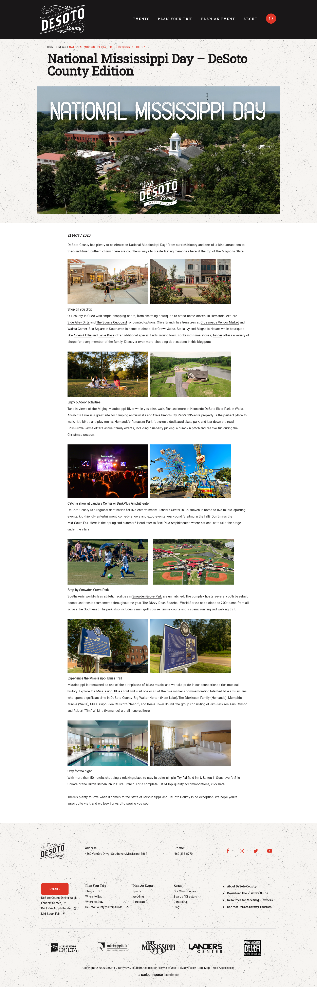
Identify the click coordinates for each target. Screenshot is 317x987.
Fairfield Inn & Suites (197, 778)
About (250, 19)
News (62, 47)
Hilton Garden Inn (100, 784)
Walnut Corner (77, 329)
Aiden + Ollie (83, 335)
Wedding (138, 896)
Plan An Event (218, 19)
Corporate (139, 901)
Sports (137, 891)
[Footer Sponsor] (64, 948)
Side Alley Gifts (79, 322)
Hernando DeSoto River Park (210, 409)
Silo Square (97, 329)
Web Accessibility (223, 967)
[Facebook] (227, 851)
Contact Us (181, 901)
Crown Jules (166, 329)
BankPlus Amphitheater (173, 523)
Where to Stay (94, 901)
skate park (192, 422)
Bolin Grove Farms (80, 428)
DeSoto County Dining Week (59, 897)
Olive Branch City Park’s (169, 415)
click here (218, 784)
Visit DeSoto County (63, 19)
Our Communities (185, 891)
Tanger (217, 335)
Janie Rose (106, 335)
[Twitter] (255, 851)
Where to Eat (93, 896)
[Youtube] (269, 851)
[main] (158, 403)
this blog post (201, 342)
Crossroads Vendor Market (220, 322)
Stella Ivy (183, 329)
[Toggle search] (271, 18)
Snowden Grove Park (147, 596)
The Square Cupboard (111, 322)
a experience (158, 975)
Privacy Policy (187, 967)
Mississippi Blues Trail (112, 691)
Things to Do (93, 891)
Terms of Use (167, 967)
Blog (176, 907)
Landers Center (169, 510)
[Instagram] (241, 851)
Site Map (204, 967)
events (141, 19)
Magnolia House (208, 329)
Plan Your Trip (175, 19)
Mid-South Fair (78, 523)
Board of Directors (185, 896)
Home (51, 47)
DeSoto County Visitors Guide (104, 907)
